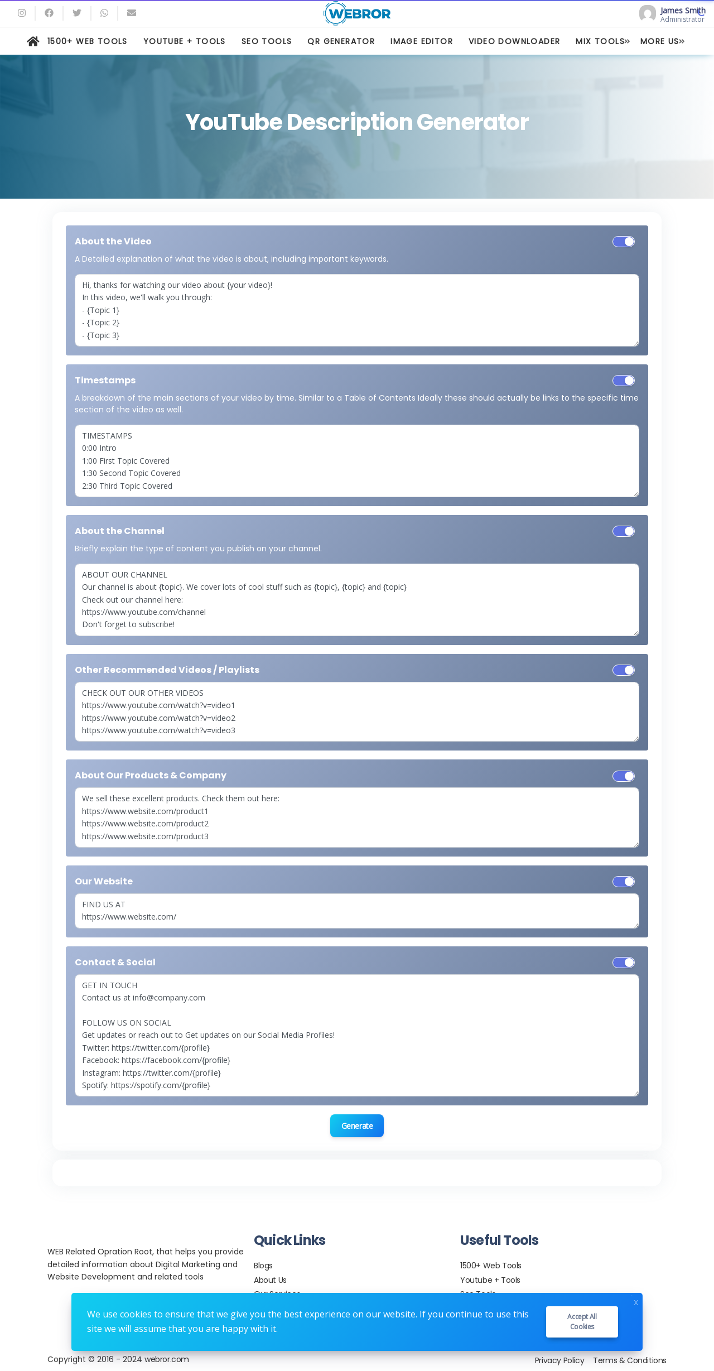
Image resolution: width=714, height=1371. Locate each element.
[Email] (131, 13)
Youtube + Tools (490, 1280)
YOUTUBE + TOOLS (184, 41)
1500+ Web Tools (491, 1265)
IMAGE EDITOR (421, 41)
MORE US (659, 41)
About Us (270, 1280)
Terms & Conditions (630, 1360)
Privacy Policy (559, 1360)
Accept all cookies (581, 1321)
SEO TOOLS (267, 41)
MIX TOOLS (600, 41)
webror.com (166, 1359)
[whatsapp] (104, 13)
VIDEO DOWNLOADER (514, 41)
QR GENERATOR (341, 41)
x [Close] (636, 1301)
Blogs (263, 1265)
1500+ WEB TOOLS (87, 41)
